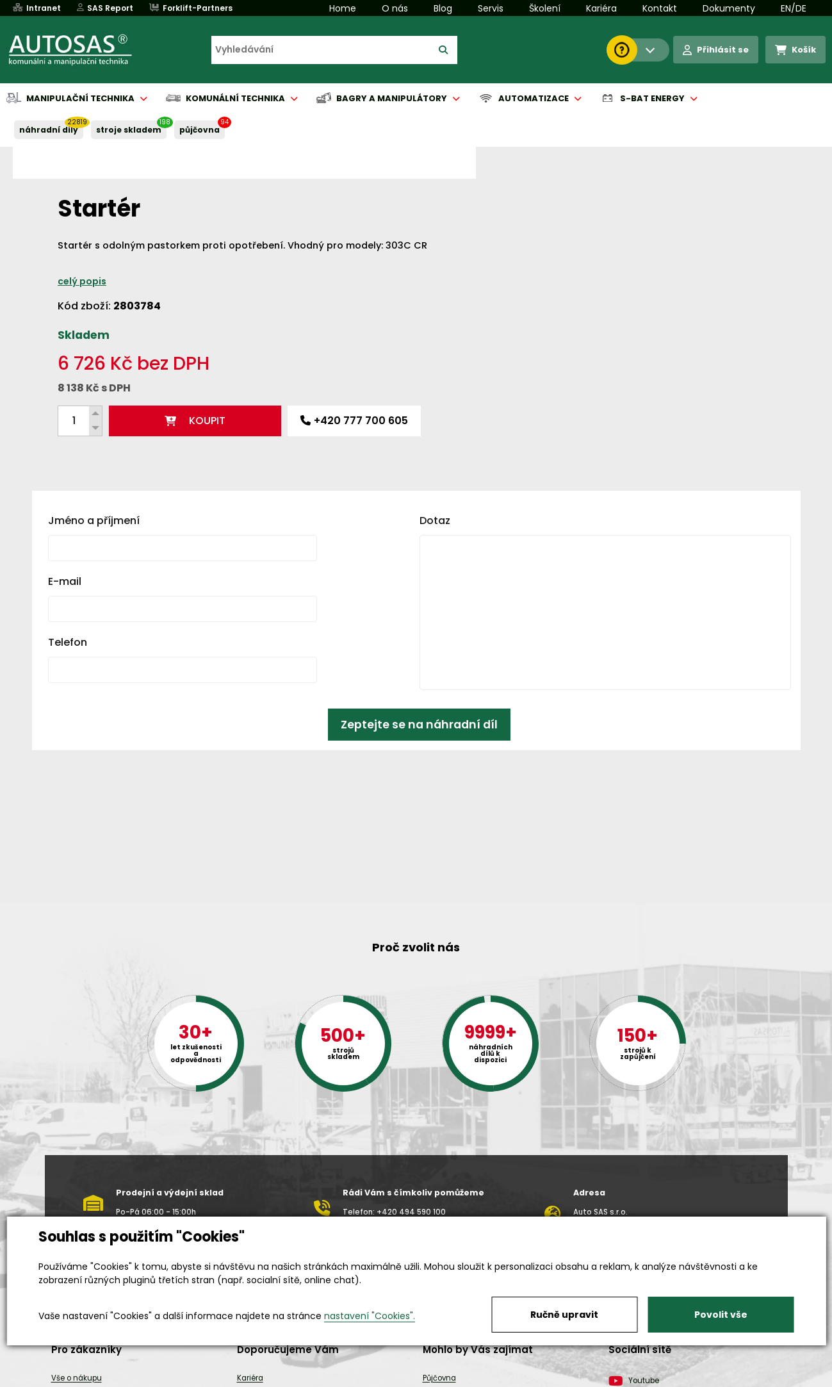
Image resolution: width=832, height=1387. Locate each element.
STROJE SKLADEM (128, 129)
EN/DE (793, 8)
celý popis (485, 254)
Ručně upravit (564, 1314)
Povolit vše (720, 1314)
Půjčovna (439, 1378)
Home (342, 8)
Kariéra (601, 8)
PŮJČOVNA (199, 129)
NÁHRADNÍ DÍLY (48, 129)
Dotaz (435, 493)
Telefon (67, 614)
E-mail (64, 553)
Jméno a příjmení (94, 493)
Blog (443, 8)
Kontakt (659, 8)
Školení (544, 8)
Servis (490, 8)
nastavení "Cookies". (369, 1315)
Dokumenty (729, 8)
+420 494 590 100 (411, 1212)
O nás (395, 8)
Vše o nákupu (76, 1378)
